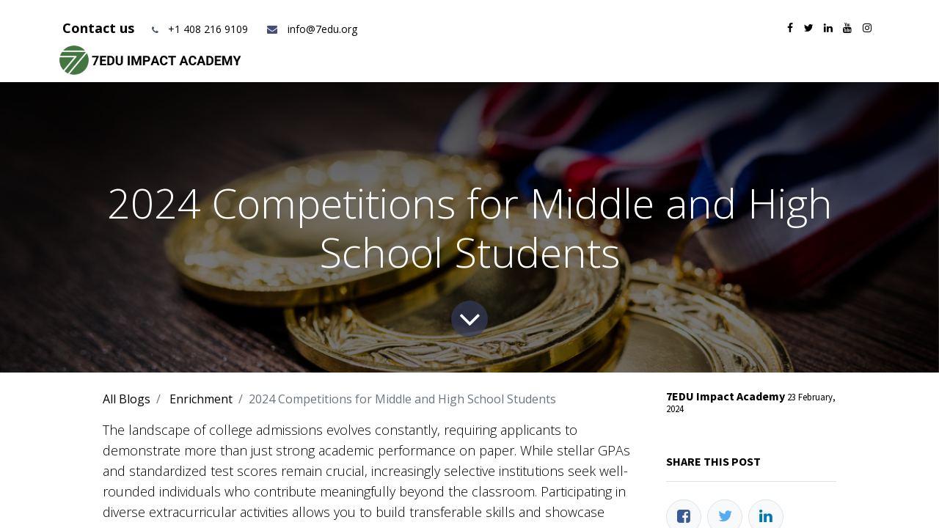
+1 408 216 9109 (208, 29)
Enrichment (201, 399)
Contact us (100, 28)
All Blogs (126, 399)
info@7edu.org (311, 29)
